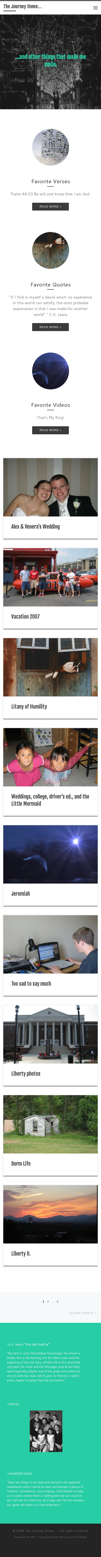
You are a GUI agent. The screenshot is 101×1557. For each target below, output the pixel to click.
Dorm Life (21, 1163)
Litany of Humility (29, 706)
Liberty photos (25, 1073)
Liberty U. (21, 1253)
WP (33, 1537)
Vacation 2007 (25, 616)
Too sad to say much (31, 983)
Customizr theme (76, 1537)
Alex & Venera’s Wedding (35, 526)
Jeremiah (20, 893)
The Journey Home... (40, 1531)
